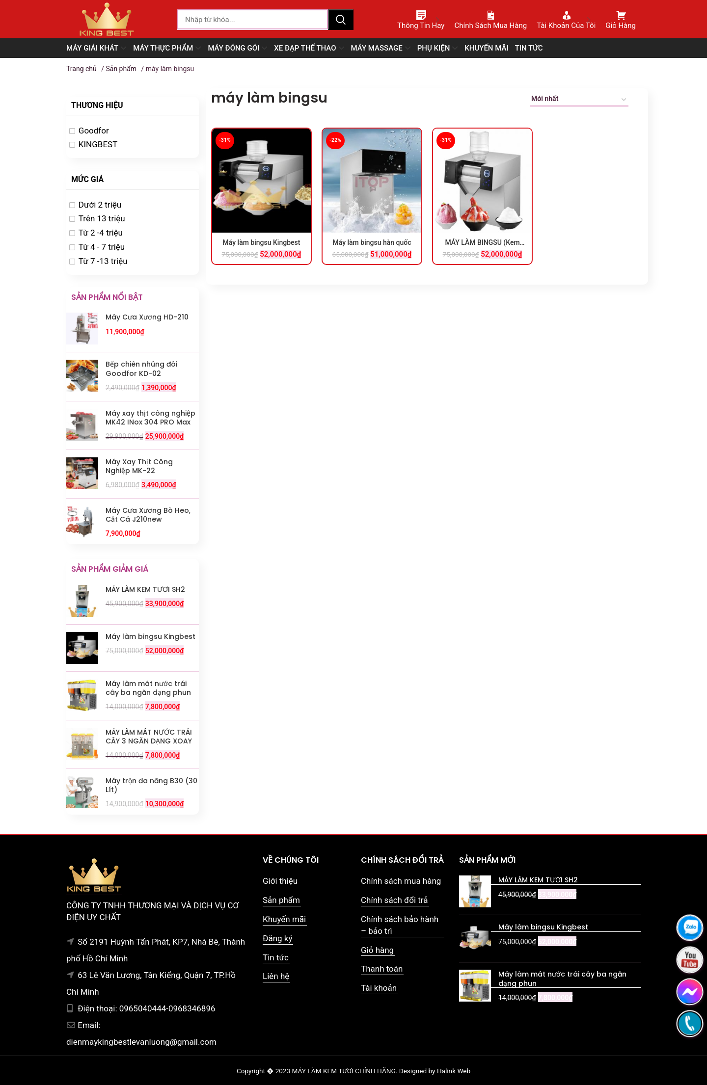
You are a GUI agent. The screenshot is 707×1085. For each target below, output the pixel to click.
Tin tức (276, 957)
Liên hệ (276, 976)
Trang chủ (81, 69)
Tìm (341, 19)
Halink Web (453, 1071)
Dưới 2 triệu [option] (100, 205)
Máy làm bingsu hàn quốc (371, 242)
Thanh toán (382, 969)
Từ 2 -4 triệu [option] (101, 233)
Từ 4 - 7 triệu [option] (102, 247)
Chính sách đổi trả (394, 900)
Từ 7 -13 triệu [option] (103, 261)
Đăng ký (277, 938)
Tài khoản (379, 988)
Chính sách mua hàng (401, 881)
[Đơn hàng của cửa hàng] (579, 100)
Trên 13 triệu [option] (102, 218)
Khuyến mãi (284, 919)
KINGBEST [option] (98, 144)
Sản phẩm (121, 69)
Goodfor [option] (94, 130)
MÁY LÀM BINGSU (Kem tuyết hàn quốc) (482, 242)
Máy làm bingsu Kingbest (261, 242)
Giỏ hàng (377, 950)
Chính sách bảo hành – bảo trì (399, 925)
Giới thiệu (280, 881)
